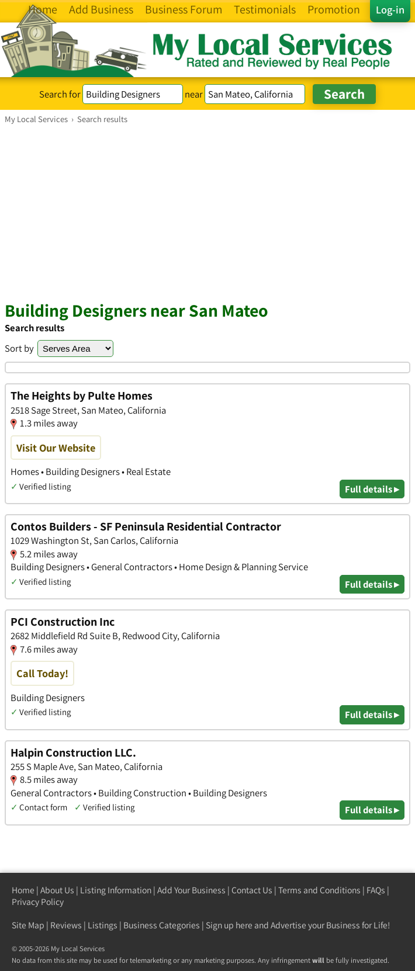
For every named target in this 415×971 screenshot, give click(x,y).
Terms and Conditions (319, 890)
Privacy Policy (38, 901)
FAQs (375, 890)
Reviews (66, 925)
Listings (102, 925)
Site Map (28, 925)
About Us (57, 890)
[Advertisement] (207, 212)
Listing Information (115, 890)
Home (23, 890)
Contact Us (251, 890)
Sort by (19, 348)
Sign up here (229, 925)
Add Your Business (191, 890)
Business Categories (161, 925)
